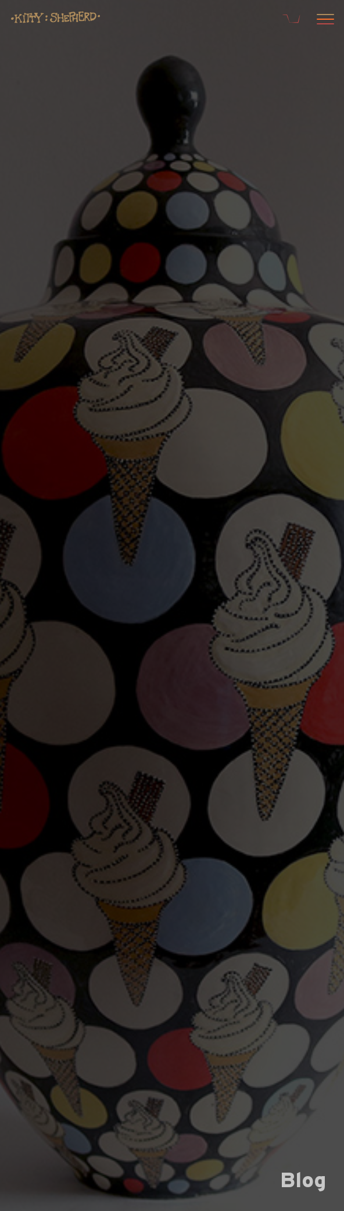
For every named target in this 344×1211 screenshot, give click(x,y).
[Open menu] (323, 20)
